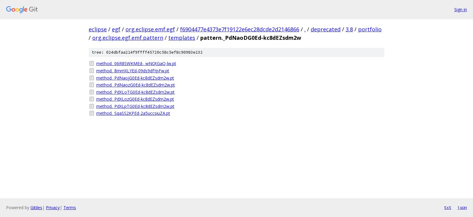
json (462, 207)
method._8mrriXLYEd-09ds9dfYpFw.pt (132, 71)
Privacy (53, 207)
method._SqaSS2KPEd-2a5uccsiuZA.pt (133, 113)
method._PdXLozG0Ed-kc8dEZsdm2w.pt (135, 99)
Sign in (460, 9)
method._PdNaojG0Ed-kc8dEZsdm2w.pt (135, 78)
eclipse (98, 29)
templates (181, 37)
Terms (69, 207)
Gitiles (36, 207)
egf (116, 29)
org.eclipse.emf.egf (150, 29)
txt (447, 207)
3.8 (349, 29)
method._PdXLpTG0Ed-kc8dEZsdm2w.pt (135, 106)
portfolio (370, 29)
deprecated (326, 29)
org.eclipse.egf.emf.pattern (127, 37)
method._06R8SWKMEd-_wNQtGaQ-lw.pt (136, 63)
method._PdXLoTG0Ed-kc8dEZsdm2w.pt (135, 92)
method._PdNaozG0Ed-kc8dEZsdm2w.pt (135, 85)
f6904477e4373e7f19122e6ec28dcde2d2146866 (239, 29)
